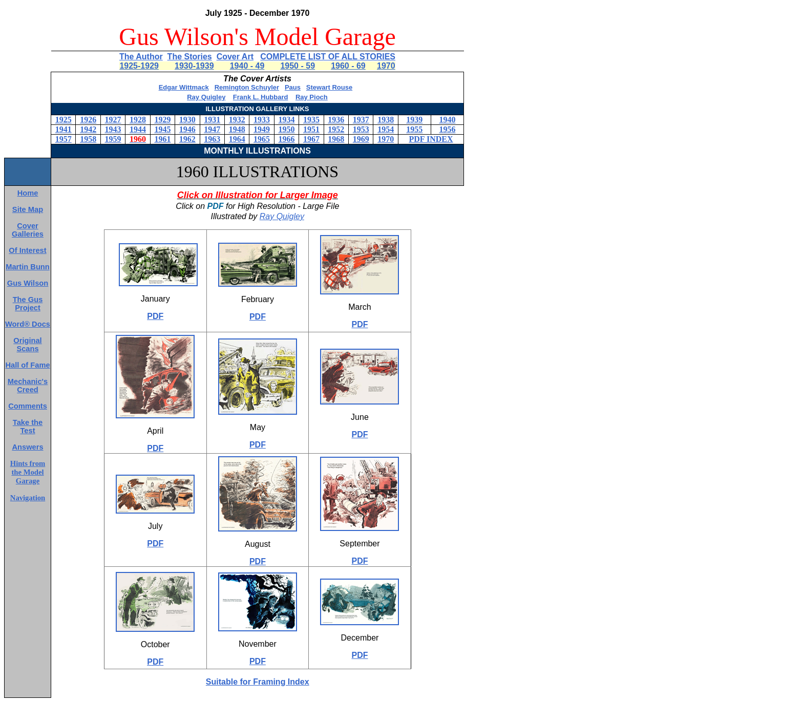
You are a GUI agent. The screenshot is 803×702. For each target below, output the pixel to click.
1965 (261, 139)
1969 (361, 139)
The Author (141, 56)
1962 (187, 139)
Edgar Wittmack (184, 87)
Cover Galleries (28, 230)
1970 (386, 65)
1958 (88, 139)
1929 (162, 119)
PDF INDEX (431, 139)
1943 (113, 129)
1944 (138, 129)
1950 (287, 129)
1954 (385, 129)
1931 (212, 119)
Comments (27, 406)
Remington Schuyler (247, 87)
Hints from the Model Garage (28, 472)
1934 (287, 119)
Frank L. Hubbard (260, 97)
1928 (138, 119)
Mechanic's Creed (28, 385)
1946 (187, 129)
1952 (336, 129)
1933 (261, 119)
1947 (212, 129)
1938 (385, 119)
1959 (113, 139)
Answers (27, 447)
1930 (187, 119)
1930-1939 (194, 65)
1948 (237, 129)
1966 (287, 139)
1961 (162, 139)
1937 (361, 119)
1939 (414, 119)
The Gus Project (28, 303)
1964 (237, 139)
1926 (88, 119)
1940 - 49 (247, 65)
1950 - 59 (297, 65)
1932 (237, 119)
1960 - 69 (348, 65)
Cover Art (235, 56)
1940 (447, 119)
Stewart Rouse (329, 87)
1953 (361, 129)
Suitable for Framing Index (257, 681)
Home (27, 193)
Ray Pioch (311, 97)
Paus (293, 87)
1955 (414, 129)
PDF (155, 316)
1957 (63, 139)
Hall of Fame (27, 365)
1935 (311, 119)
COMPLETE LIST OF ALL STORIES (327, 56)
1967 (311, 139)
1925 (63, 119)
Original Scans (27, 344)
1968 (336, 139)
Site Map (27, 209)
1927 (113, 119)
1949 (261, 129)
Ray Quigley (206, 97)
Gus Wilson (27, 283)
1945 (162, 129)
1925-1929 (139, 65)
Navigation (27, 498)
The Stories (189, 56)
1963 (212, 139)
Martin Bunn (27, 267)
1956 (447, 129)
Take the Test (28, 426)
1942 (88, 129)
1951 (311, 129)
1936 (336, 119)
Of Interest (27, 250)
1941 (63, 129)
